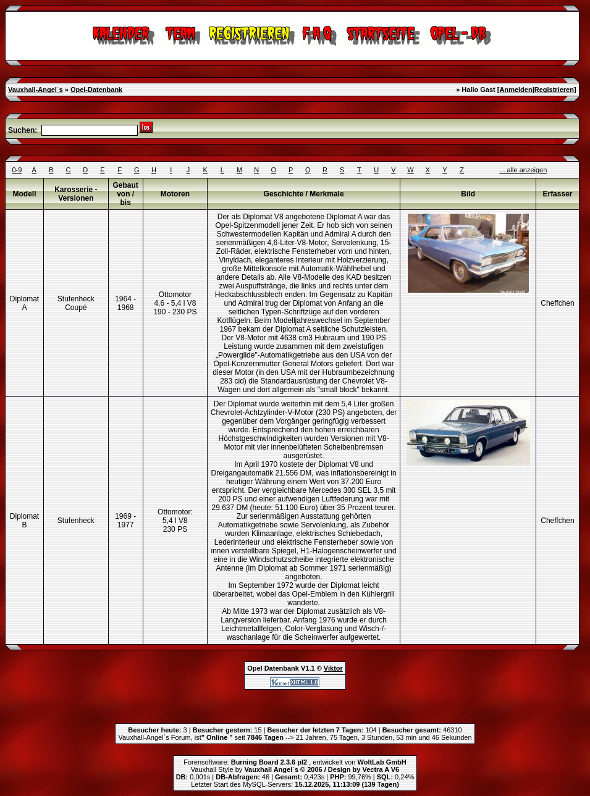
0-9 (17, 170)
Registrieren (554, 89)
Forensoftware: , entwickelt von (294, 762)
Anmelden (515, 89)
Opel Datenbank (273, 668)
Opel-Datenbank (96, 89)
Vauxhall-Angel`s (35, 89)
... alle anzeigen (523, 170)
